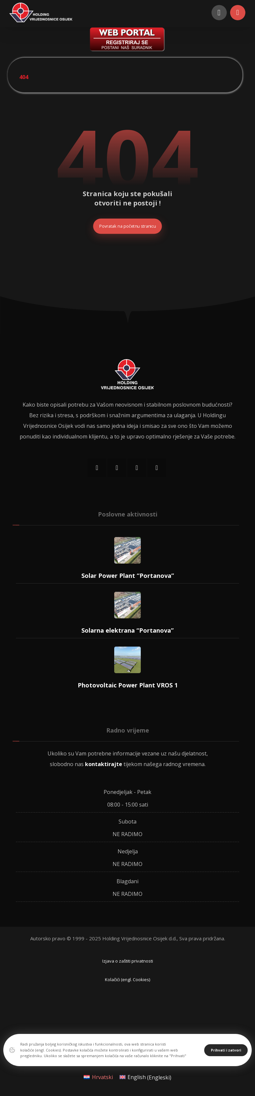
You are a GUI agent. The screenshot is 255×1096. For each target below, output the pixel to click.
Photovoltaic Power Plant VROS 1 (128, 685)
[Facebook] (97, 468)
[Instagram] (117, 468)
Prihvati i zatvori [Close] (226, 1050)
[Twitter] (137, 468)
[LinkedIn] (156, 468)
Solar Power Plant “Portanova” (127, 576)
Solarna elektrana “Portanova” (127, 631)
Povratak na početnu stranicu (127, 226)
